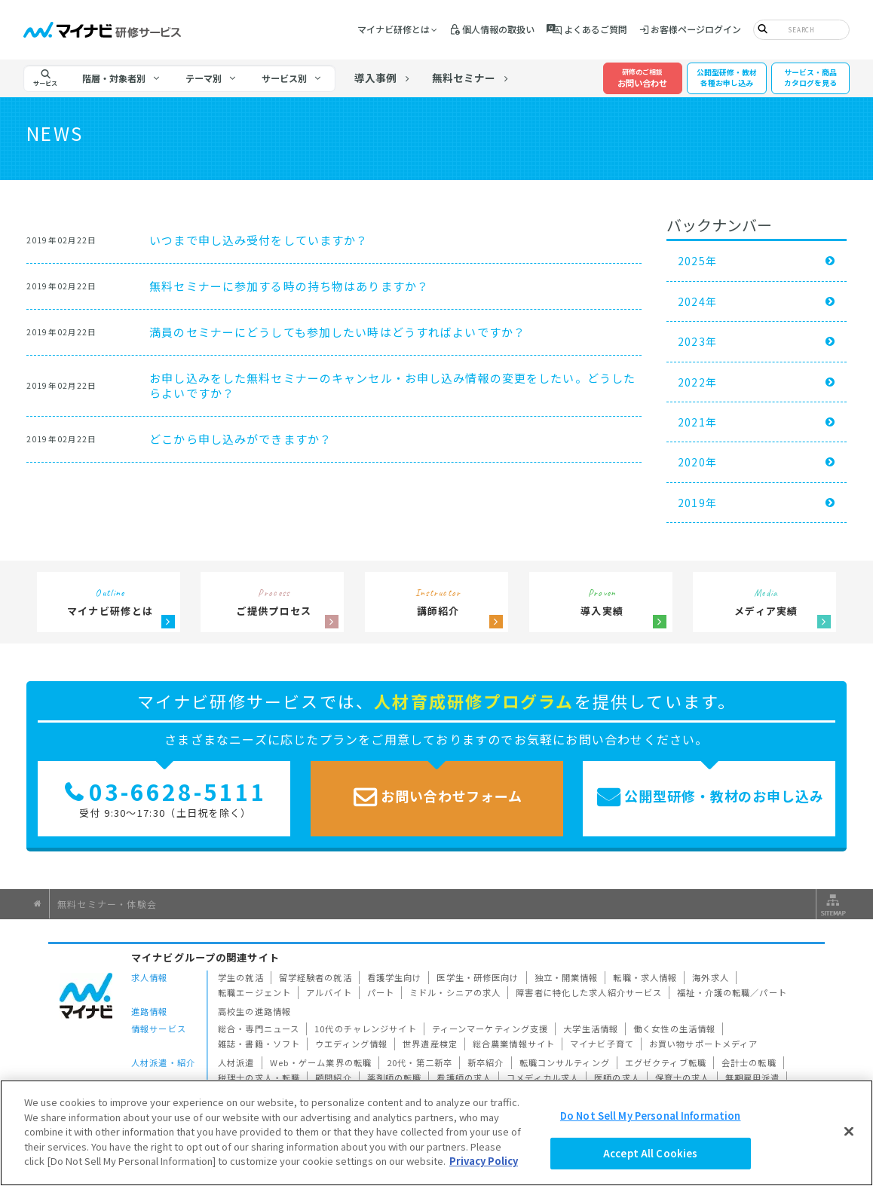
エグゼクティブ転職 (665, 1062)
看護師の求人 (464, 1077)
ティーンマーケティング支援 (490, 1028)
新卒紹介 (485, 1062)
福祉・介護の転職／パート (732, 992)
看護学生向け (394, 977)
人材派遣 (236, 1062)
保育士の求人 (682, 1077)
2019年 (698, 502)
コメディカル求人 (543, 1077)
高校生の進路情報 (254, 1011)
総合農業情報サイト (514, 1044)
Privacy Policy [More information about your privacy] (483, 1161)
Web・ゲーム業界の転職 (321, 1062)
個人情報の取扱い (498, 29)
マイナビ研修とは (393, 29)
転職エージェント (254, 992)
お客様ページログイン (696, 29)
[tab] (121, 78)
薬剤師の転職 (394, 1077)
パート (380, 992)
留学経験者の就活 (315, 977)
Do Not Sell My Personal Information (650, 1115)
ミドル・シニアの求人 (455, 992)
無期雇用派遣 (752, 1077)
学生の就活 (241, 977)
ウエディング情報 (351, 1044)
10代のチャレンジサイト (365, 1028)
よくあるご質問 (595, 29)
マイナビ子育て (602, 1044)
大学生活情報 (590, 1028)
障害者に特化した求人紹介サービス (589, 992)
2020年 (698, 461)
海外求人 (710, 977)
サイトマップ (831, 904)
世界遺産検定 (430, 1044)
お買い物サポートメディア (703, 1044)
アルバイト (329, 992)
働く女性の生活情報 (674, 1028)
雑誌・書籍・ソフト (259, 1044)
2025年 (698, 260)
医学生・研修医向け (477, 977)
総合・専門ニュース (258, 1028)
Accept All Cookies (650, 1153)
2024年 (698, 301)
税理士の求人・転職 (259, 1077)
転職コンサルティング (564, 1062)
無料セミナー (463, 77)
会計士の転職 (749, 1062)
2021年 (698, 421)
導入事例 (375, 77)
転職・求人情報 (645, 977)
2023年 (698, 341)
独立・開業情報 (567, 977)
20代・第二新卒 (419, 1062)
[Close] (848, 1131)
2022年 (698, 382)
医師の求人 (617, 1077)
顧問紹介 (333, 1077)
